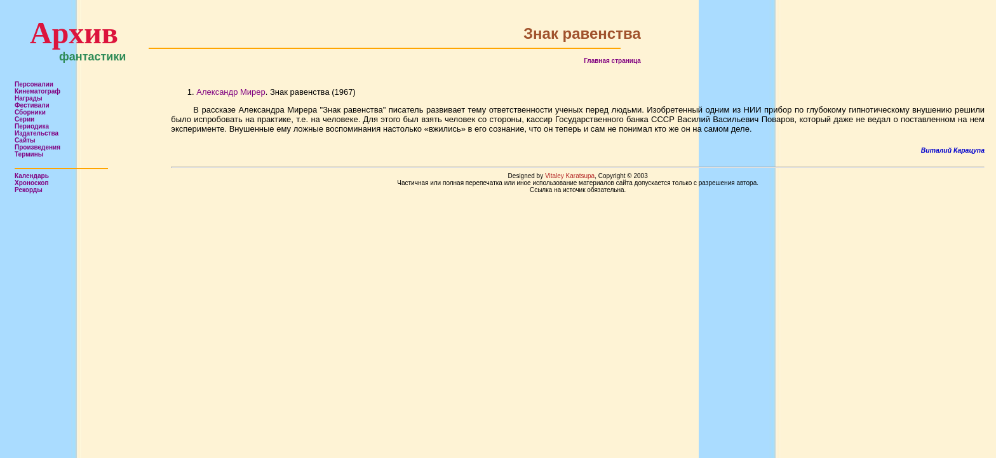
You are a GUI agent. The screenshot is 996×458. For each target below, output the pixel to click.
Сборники (30, 112)
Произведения (37, 147)
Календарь (32, 175)
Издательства (36, 133)
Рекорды (29, 189)
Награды (29, 98)
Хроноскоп (32, 182)
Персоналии (34, 84)
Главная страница (612, 60)
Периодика (32, 126)
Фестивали (32, 105)
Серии (24, 119)
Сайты (25, 140)
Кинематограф (37, 91)
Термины (29, 154)
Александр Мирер (230, 92)
